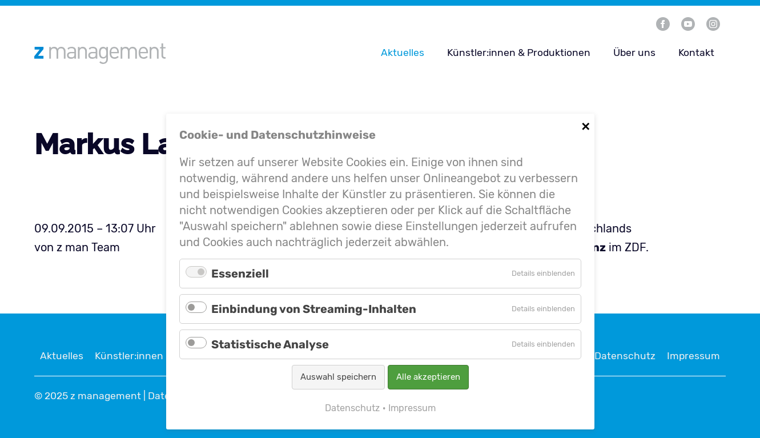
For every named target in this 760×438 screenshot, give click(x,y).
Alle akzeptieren (428, 377)
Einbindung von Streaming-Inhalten (313, 309)
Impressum (693, 355)
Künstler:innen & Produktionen (518, 52)
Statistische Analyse (270, 344)
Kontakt (696, 52)
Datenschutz (625, 355)
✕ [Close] (585, 125)
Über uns (634, 52)
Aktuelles (402, 52)
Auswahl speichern (338, 377)
